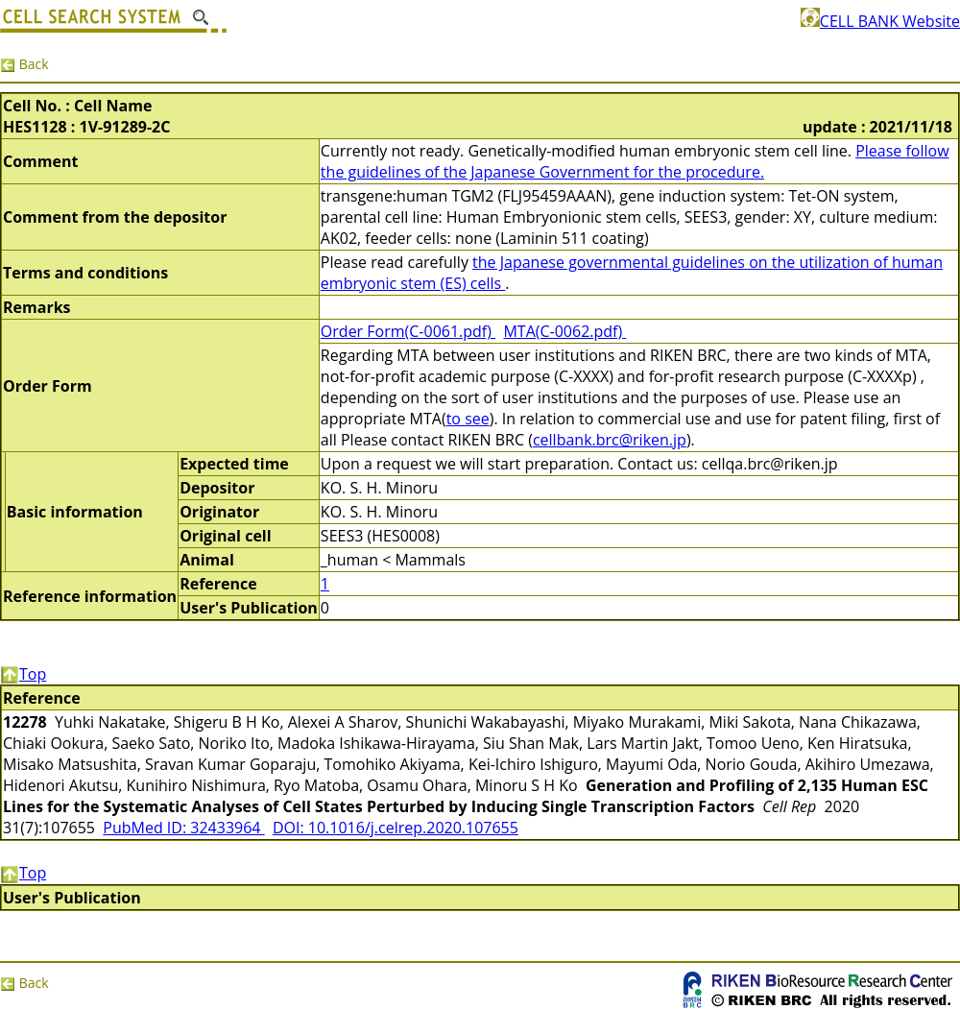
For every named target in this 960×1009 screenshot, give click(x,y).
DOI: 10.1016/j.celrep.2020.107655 (395, 827)
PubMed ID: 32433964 (183, 827)
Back (24, 64)
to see (468, 418)
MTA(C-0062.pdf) (564, 331)
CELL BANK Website (880, 21)
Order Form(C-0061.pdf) (408, 331)
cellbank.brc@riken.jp (609, 439)
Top (23, 674)
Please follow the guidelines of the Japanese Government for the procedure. (635, 161)
